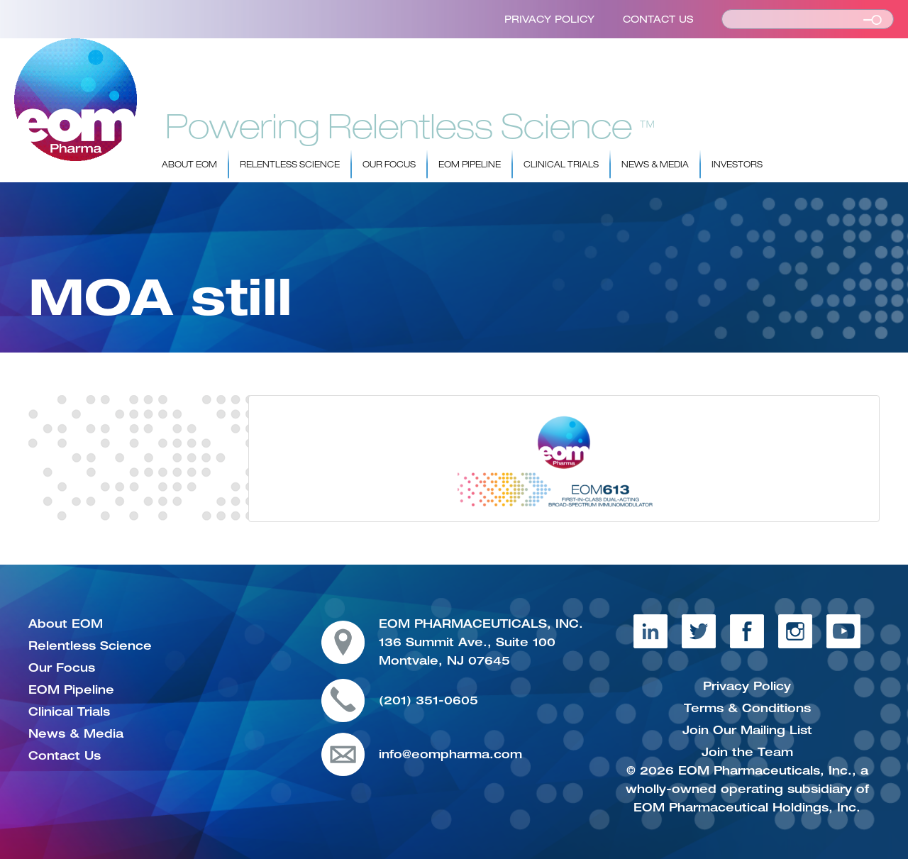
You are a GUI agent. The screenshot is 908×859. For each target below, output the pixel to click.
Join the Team (747, 752)
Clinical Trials (561, 165)
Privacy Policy (549, 19)
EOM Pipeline (469, 165)
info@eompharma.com (450, 754)
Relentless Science (290, 165)
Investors (737, 165)
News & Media (655, 165)
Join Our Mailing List (747, 730)
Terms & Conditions (747, 708)
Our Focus (389, 165)
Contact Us (658, 19)
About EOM (189, 165)
